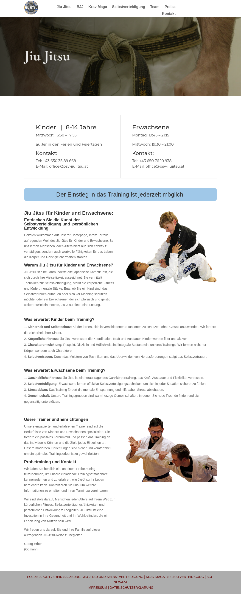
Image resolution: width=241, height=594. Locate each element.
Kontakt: (46, 153)
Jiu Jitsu (64, 7)
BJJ (80, 7)
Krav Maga (97, 7)
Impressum (97, 587)
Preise (170, 7)
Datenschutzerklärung (131, 587)
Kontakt (169, 14)
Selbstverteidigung (128, 7)
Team (155, 7)
